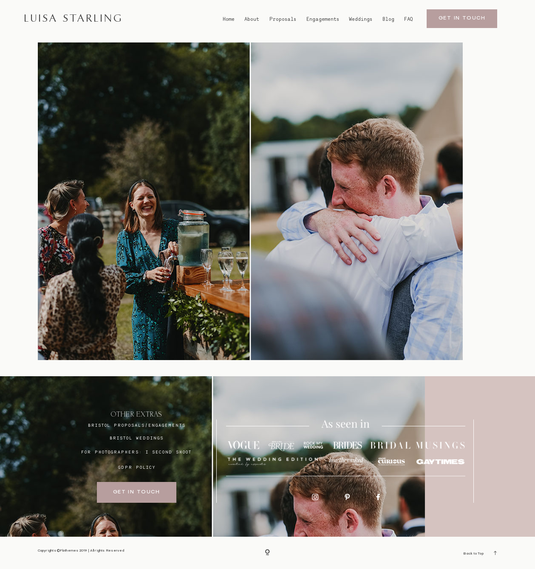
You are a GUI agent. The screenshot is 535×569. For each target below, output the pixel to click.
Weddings (360, 19)
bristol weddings (136, 437)
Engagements (322, 19)
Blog (388, 19)
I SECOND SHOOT (169, 451)
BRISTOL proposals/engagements (137, 425)
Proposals (282, 19)
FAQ (408, 19)
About (251, 19)
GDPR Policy (137, 467)
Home (229, 19)
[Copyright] (267, 552)
